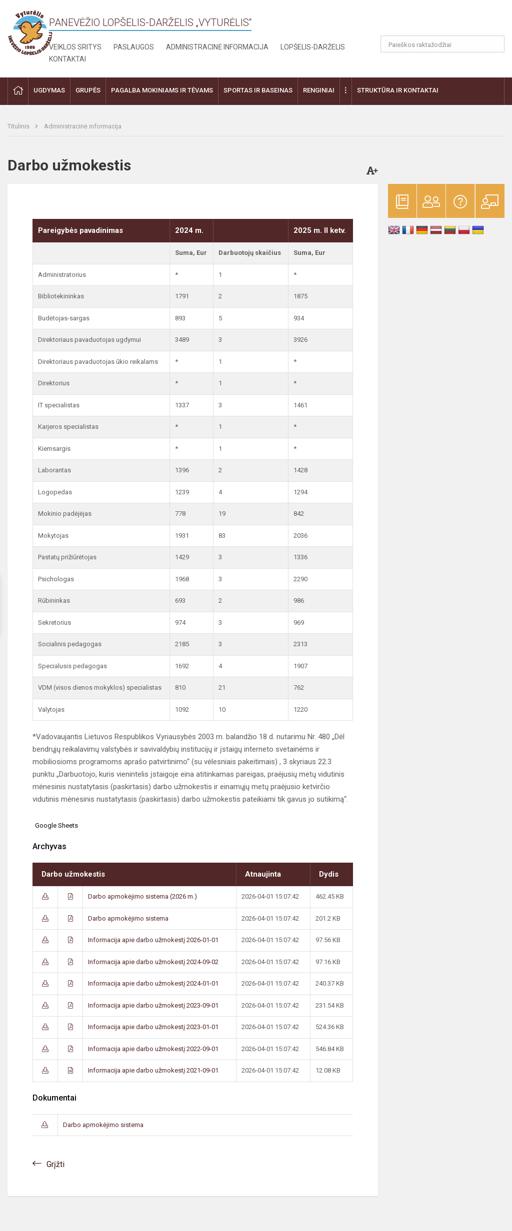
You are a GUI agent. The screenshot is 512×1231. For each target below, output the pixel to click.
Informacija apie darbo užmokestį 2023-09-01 (153, 1005)
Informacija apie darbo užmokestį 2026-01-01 (153, 940)
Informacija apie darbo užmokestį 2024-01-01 (153, 983)
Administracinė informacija (217, 47)
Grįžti (55, 1164)
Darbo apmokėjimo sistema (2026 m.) (142, 896)
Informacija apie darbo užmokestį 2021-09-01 (153, 1070)
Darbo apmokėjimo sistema (128, 918)
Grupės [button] (88, 90)
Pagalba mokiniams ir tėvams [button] (162, 90)
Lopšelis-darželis (312, 47)
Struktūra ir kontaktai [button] (397, 90)
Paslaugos (134, 47)
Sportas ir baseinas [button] (258, 90)
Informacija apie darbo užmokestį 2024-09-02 (153, 962)
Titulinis (19, 126)
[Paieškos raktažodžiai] (442, 43)
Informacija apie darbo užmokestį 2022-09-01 (153, 1049)
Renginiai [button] (318, 90)
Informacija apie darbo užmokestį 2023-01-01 (153, 1027)
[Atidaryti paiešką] (493, 43)
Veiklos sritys (75, 47)
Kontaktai (67, 59)
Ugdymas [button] (49, 90)
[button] (436, 21)
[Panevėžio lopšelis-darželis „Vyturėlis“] (30, 32)
